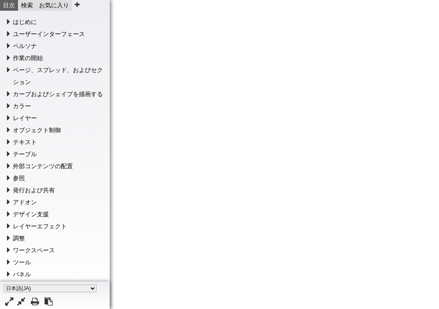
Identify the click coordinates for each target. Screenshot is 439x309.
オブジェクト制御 (37, 130)
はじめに (25, 21)
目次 (9, 5)
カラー (22, 106)
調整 (19, 238)
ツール (22, 262)
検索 (27, 5)
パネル (22, 274)
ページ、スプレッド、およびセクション (58, 76)
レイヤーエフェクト (40, 226)
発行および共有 (34, 190)
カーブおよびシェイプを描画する (58, 94)
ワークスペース (34, 250)
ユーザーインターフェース (49, 33)
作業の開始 (28, 58)
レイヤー (25, 118)
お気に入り (54, 5)
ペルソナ (25, 45)
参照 (19, 178)
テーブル (25, 154)
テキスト (25, 142)
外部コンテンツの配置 (43, 166)
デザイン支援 (31, 214)
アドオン (25, 202)
